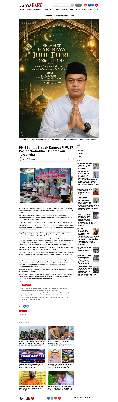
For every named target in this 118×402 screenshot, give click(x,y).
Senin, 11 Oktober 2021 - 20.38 (29, 159)
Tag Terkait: (23, 311)
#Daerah (30, 311)
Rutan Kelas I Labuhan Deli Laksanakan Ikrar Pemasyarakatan (85, 248)
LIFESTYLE (65, 9)
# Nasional (80, 150)
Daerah (24, 144)
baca (70, 159)
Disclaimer (87, 397)
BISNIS (58, 9)
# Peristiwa (80, 153)
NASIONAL (37, 9)
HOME (22, 9)
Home (20, 144)
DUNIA (52, 9)
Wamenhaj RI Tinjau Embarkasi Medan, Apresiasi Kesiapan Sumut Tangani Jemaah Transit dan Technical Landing (84, 259)
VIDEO (84, 9)
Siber (81, 397)
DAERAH (45, 9)
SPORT (72, 9)
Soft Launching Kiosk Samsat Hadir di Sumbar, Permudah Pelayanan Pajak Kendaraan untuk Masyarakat (31, 365)
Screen (78, 5)
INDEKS (90, 9)
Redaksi (76, 397)
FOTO (78, 9)
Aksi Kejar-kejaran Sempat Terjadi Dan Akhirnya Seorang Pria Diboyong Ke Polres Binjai (31, 388)
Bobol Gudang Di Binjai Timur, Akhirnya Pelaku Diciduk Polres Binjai (85, 191)
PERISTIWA (29, 9)
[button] (97, 9)
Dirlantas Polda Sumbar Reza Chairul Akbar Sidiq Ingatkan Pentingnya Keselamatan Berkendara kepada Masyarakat (59, 366)
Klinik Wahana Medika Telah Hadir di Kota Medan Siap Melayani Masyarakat (85, 166)
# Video (79, 156)
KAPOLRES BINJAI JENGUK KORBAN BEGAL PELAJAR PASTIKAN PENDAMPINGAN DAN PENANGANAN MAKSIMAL (60, 344)
